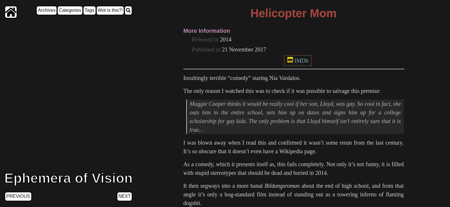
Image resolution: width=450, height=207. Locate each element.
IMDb (301, 60)
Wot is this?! (110, 10)
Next (125, 196)
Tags (89, 10)
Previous (18, 196)
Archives (46, 10)
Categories (70, 10)
